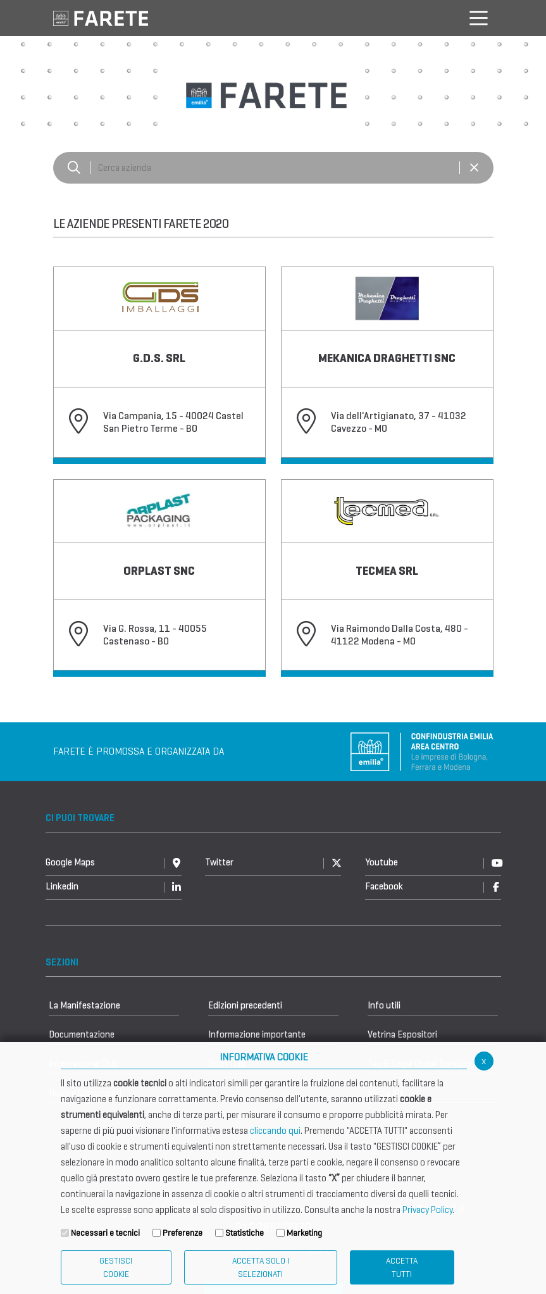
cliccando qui (275, 1130)
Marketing (304, 1233)
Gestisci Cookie (115, 1267)
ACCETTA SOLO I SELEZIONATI (260, 1267)
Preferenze (182, 1233)
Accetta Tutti (402, 1267)
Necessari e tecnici (105, 1233)
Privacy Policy (427, 1209)
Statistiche (244, 1233)
